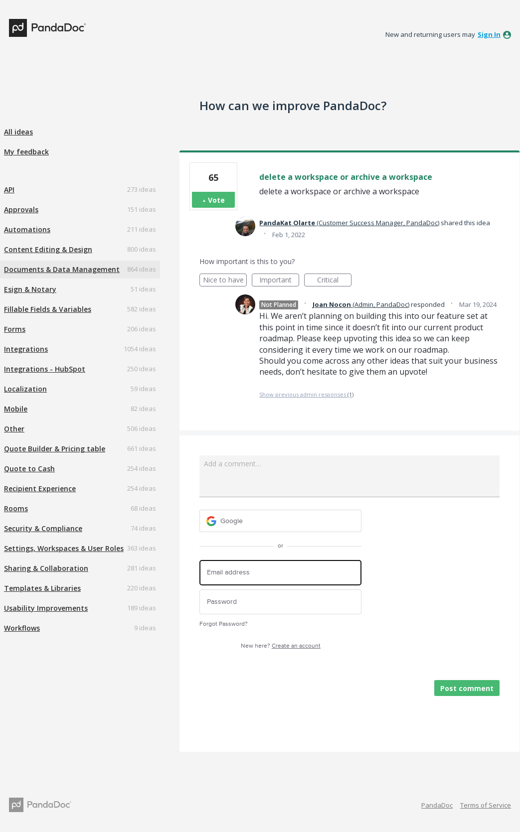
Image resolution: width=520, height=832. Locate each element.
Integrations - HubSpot (44, 369)
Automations (27, 229)
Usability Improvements (46, 608)
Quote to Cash (29, 468)
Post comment (467, 688)
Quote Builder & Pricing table (54, 448)
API (9, 189)
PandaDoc (437, 805)
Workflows (22, 628)
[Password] (280, 602)
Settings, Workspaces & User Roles (64, 548)
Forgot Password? (223, 624)
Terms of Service (485, 805)
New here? (281, 646)
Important (279, 280)
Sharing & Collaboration (46, 568)
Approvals (21, 209)
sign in (489, 34)
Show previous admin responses (306, 394)
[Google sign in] (280, 521)
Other (14, 428)
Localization (25, 389)
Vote (216, 200)
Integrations (26, 349)
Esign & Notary (30, 289)
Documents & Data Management (62, 269)
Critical (334, 280)
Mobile (15, 409)
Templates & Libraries (42, 588)
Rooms (16, 508)
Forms (14, 329)
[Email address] (280, 572)
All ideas (18, 132)
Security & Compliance (43, 528)
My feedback (26, 151)
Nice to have (225, 280)
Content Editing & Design (48, 249)
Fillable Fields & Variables (47, 309)
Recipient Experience (40, 488)
